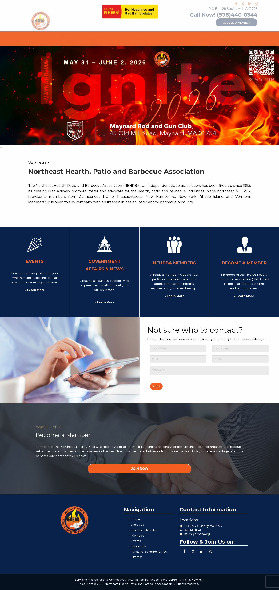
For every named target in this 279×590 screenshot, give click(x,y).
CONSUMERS (201, 35)
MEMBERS (95, 35)
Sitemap (137, 557)
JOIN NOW (139, 469)
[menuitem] (53, 35)
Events (136, 541)
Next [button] (271, 98)
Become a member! (227, 22)
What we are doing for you (149, 551)
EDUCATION (174, 35)
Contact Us (138, 546)
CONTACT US (138, 41)
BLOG (224, 35)
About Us (137, 524)
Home (135, 519)
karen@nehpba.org (197, 534)
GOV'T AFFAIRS (144, 35)
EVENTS (117, 35)
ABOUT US (71, 35)
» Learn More (35, 290)
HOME (53, 35)
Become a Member (144, 530)
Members (137, 535)
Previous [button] (7, 98)
